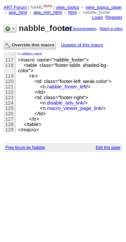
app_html (18, 12)
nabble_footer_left (66, 86)
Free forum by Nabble (25, 147)
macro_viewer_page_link (74, 108)
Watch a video (111, 29)
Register (114, 17)
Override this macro (29, 45)
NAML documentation (79, 29)
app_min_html (48, 12)
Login (97, 17)
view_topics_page (103, 7)
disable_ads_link (65, 103)
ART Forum (15, 7)
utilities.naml (32, 54)
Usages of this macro (82, 44)
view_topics (67, 7)
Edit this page (108, 147)
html (72, 12)
